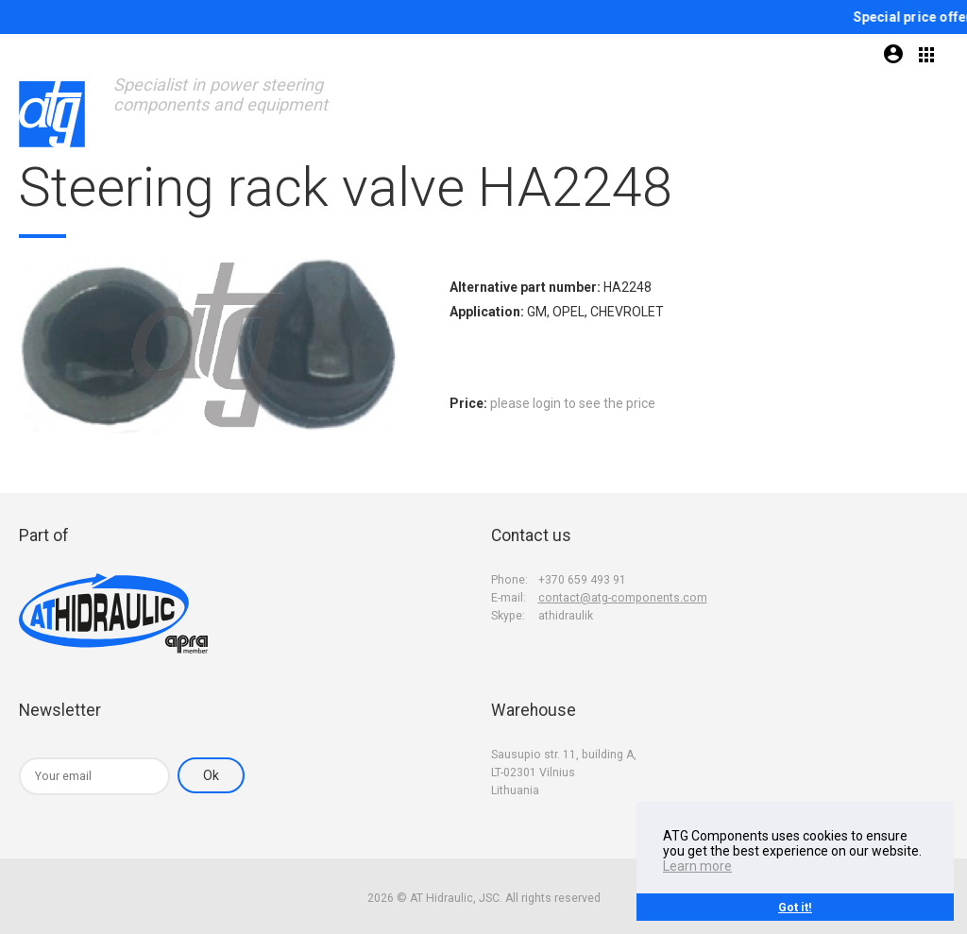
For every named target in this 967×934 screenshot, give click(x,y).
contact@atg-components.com (622, 597)
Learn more (697, 866)
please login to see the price (572, 403)
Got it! (795, 907)
